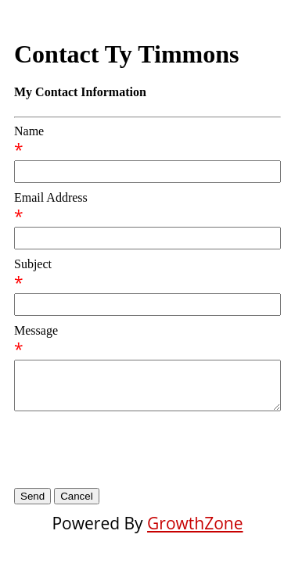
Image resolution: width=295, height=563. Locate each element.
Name (29, 131)
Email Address (51, 197)
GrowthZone (195, 523)
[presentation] (133, 449)
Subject (33, 264)
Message (36, 330)
